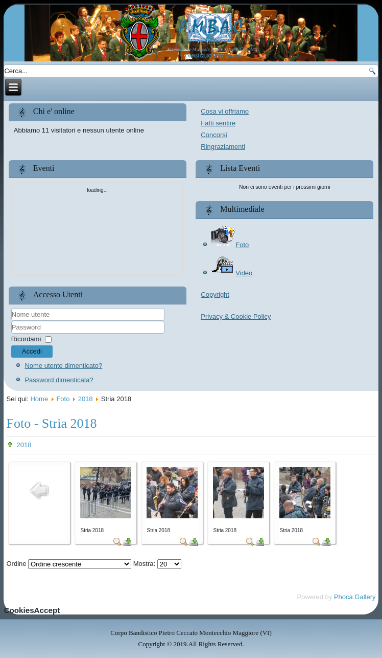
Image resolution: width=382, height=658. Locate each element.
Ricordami (26, 339)
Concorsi (214, 135)
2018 (85, 399)
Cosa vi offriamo (225, 111)
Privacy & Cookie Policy (236, 316)
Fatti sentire (218, 123)
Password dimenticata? (59, 380)
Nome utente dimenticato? (63, 365)
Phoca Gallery (355, 597)
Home (39, 399)
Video (231, 273)
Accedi (32, 351)
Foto (229, 245)
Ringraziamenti (223, 146)
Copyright (215, 294)
